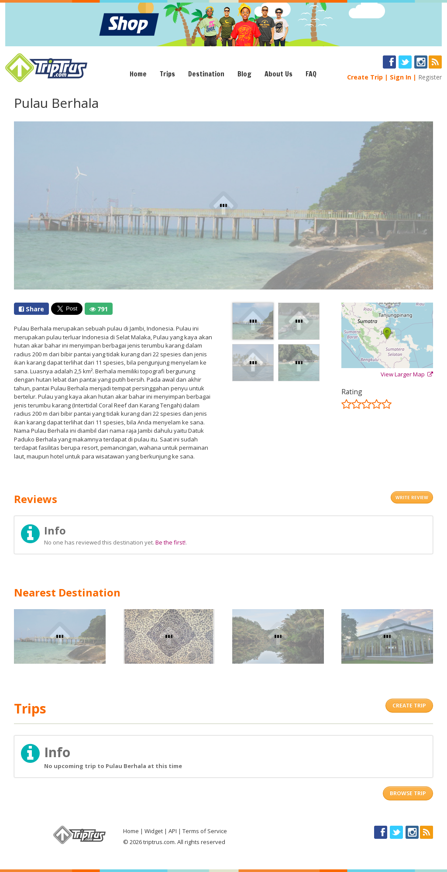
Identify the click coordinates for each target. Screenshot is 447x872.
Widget (153, 831)
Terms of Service (204, 831)
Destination (206, 74)
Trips (167, 74)
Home (138, 74)
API (172, 831)
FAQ (311, 74)
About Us (278, 74)
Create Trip (365, 77)
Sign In (400, 77)
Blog (244, 74)
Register (430, 77)
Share (31, 309)
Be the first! (170, 542)
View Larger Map (407, 374)
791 (98, 309)
